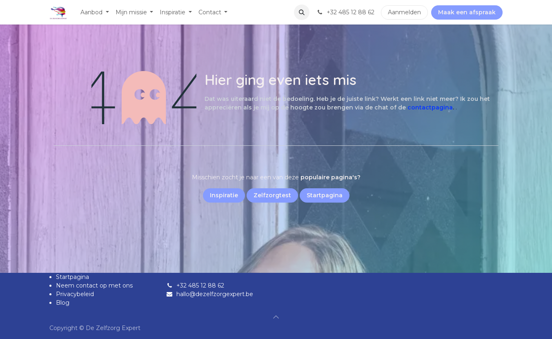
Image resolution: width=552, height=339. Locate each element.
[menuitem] (94, 12)
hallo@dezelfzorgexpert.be (214, 294)
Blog (62, 302)
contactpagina (430, 107)
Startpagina (72, 277)
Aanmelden (404, 12)
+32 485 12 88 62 (200, 285)
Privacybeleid (75, 294)
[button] (301, 12)
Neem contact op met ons (94, 285)
